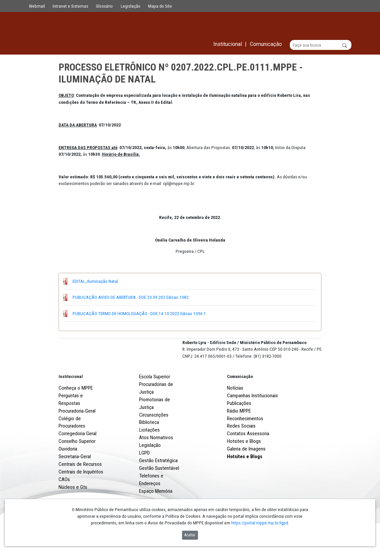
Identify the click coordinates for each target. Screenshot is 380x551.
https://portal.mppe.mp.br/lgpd (259, 522)
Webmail (37, 6)
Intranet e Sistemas (70, 6)
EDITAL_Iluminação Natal (95, 281)
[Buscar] (320, 45)
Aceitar (189, 535)
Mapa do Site (160, 6)
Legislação (130, 6)
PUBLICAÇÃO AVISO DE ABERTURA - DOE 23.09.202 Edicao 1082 (131, 297)
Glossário (104, 6)
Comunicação (240, 401)
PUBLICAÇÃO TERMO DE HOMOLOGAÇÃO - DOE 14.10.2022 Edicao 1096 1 (139, 313)
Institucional (71, 401)
